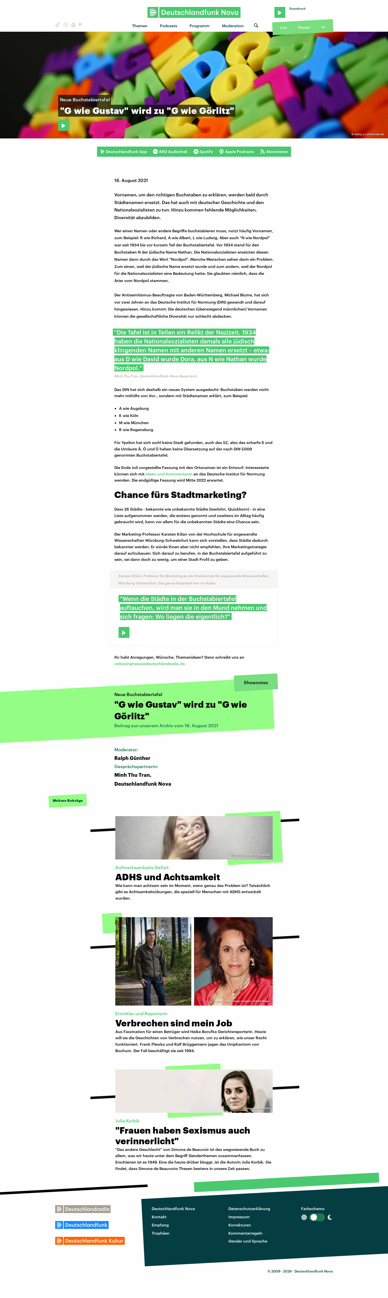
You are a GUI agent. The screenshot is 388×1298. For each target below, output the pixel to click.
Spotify (203, 151)
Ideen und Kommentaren (169, 473)
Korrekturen (239, 1224)
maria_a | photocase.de (369, 134)
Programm (200, 25)
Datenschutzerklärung (249, 1208)
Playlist (304, 27)
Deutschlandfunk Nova (173, 1208)
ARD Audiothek (170, 151)
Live (283, 27)
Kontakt (159, 1216)
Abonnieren (274, 151)
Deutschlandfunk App (123, 151)
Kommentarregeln (245, 1233)
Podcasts (168, 25)
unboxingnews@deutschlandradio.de (149, 663)
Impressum (239, 1216)
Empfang (160, 1224)
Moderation (233, 25)
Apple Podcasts (236, 151)
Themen (139, 25)
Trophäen (161, 1233)
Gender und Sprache (247, 1241)
